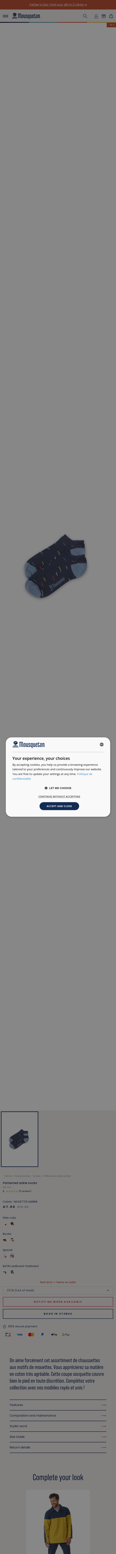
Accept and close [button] (59, 806)
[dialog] (58, 777)
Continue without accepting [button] (59, 796)
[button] (58, 788)
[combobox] (101, 744)
